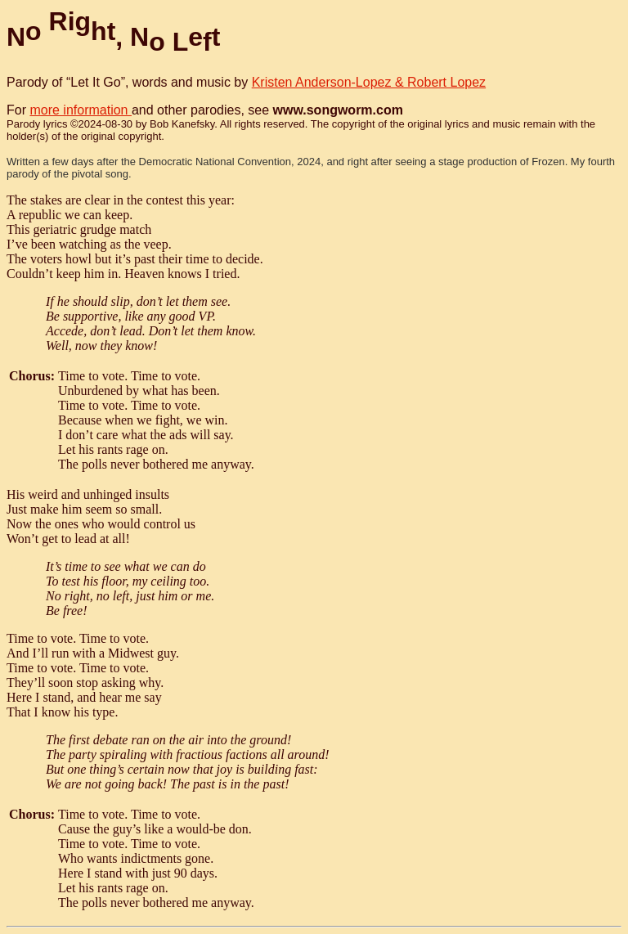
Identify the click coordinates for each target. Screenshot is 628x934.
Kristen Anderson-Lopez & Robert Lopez (369, 82)
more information (80, 110)
